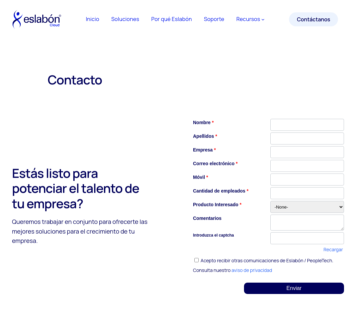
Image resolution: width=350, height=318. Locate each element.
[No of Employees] (307, 193)
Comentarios (207, 218)
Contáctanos (313, 19)
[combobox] (307, 207)
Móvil (200, 177)
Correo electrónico (215, 163)
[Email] (307, 166)
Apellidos (205, 136)
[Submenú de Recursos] (263, 19)
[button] (294, 288)
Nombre (203, 122)
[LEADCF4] (307, 223)
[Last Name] (307, 138)
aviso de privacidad (252, 270)
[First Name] (307, 125)
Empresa (204, 149)
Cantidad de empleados (221, 191)
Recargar (333, 249)
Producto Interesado (217, 204)
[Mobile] (307, 180)
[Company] (307, 152)
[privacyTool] (196, 260)
